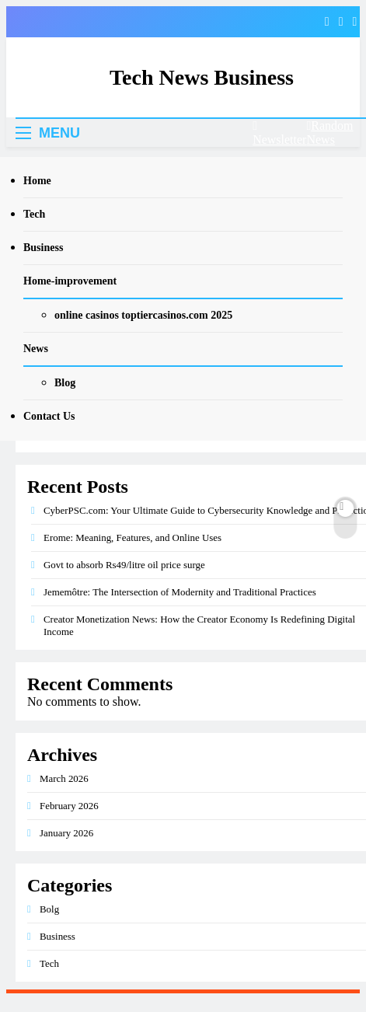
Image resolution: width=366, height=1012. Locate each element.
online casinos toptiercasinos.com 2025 (143, 315)
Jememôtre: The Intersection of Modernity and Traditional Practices (180, 592)
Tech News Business (202, 77)
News (35, 348)
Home (37, 181)
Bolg (49, 909)
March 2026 (64, 778)
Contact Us (49, 416)
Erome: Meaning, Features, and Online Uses (132, 537)
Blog (64, 383)
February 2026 (69, 805)
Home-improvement (70, 281)
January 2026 (66, 833)
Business (43, 247)
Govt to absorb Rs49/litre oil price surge (124, 565)
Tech (34, 214)
